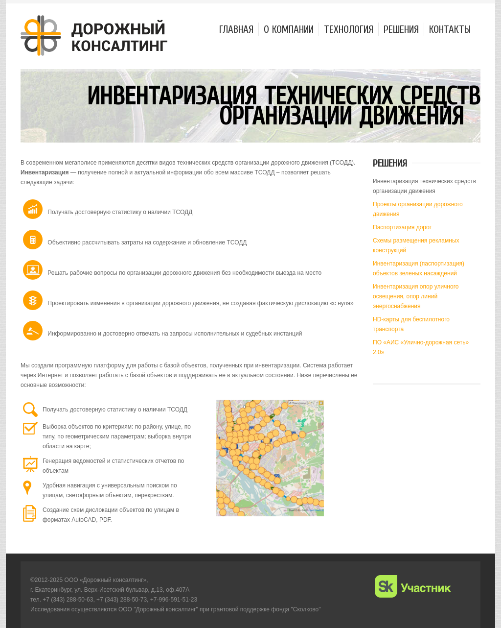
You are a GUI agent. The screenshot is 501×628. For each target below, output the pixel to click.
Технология (348, 29)
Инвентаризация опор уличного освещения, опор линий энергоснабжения (415, 296)
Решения (401, 29)
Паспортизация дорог (402, 227)
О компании (289, 29)
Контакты (450, 29)
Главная (236, 29)
